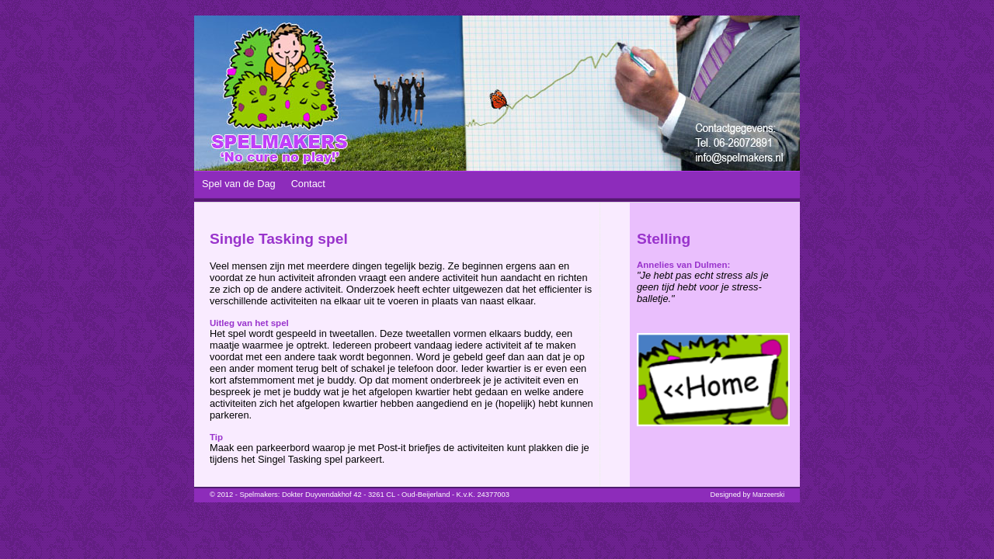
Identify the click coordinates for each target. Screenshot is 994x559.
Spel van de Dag (239, 183)
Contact (308, 183)
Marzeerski (768, 494)
